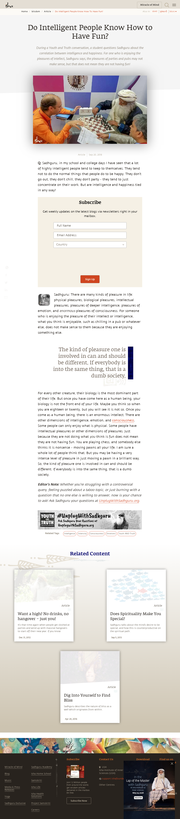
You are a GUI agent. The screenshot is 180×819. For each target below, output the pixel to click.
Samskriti (36, 780)
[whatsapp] (7, 268)
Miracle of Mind (13, 767)
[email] (6, 298)
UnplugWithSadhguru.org (119, 501)
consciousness (123, 420)
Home (24, 11)
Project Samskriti (40, 803)
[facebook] (6, 276)
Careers (35, 810)
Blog (7, 773)
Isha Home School (41, 773)
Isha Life (35, 787)
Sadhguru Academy (41, 767)
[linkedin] (6, 291)
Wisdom (36, 11)
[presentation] (90, 263)
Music (8, 780)
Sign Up (90, 279)
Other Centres (107, 785)
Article (47, 11)
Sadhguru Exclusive (15, 803)
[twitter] (6, 283)
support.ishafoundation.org (117, 778)
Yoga (7, 796)
